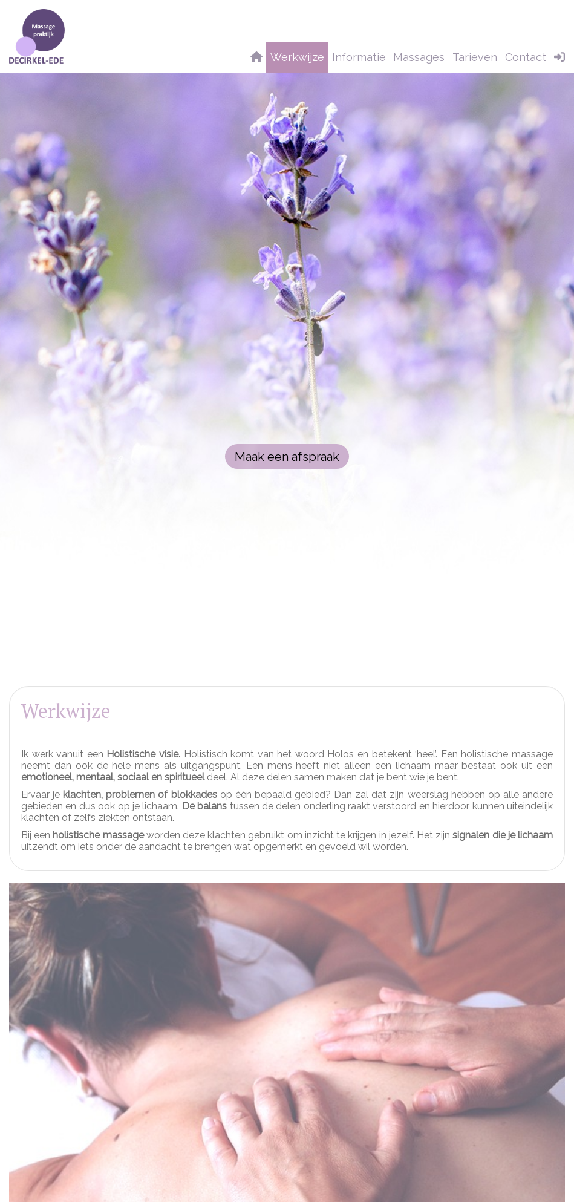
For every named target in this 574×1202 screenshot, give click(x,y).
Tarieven (474, 57)
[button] (559, 57)
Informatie (359, 57)
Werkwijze (297, 57)
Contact (525, 57)
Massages (419, 57)
